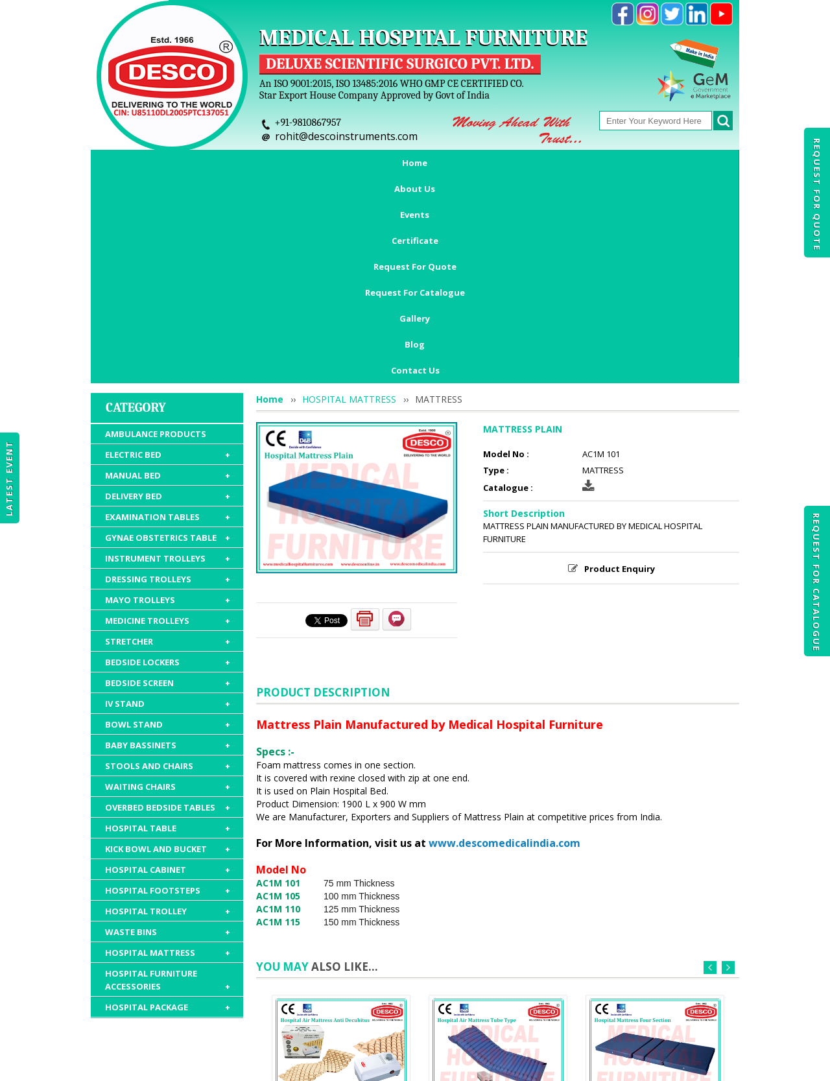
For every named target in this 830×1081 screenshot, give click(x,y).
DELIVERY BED (167, 314)
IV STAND (167, 522)
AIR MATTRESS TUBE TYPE (498, 934)
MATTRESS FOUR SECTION (655, 934)
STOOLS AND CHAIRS (167, 584)
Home (144, 163)
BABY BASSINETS (167, 563)
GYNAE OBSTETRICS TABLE (167, 356)
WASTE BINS (167, 750)
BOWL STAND (167, 542)
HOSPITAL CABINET (167, 688)
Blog (688, 163)
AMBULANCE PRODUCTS (155, 252)
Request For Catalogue (816, 582)
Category (136, 226)
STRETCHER (167, 459)
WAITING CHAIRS (167, 605)
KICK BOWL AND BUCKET (167, 667)
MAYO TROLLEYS (167, 418)
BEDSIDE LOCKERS (167, 480)
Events (266, 163)
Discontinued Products (601, 1006)
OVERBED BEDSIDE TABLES (167, 625)
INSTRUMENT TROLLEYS (167, 376)
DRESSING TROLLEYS (167, 397)
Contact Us (415, 189)
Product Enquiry (619, 387)
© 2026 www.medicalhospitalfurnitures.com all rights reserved (223, 1065)
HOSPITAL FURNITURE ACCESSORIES (167, 798)
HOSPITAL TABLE (167, 646)
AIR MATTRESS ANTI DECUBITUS (341, 939)
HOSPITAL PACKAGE (167, 825)
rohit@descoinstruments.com (346, 136)
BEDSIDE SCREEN (167, 501)
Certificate (332, 163)
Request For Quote (817, 194)
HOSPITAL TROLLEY (167, 729)
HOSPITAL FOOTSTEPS (167, 708)
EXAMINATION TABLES (167, 335)
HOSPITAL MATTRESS (167, 771)
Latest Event (9, 478)
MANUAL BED (167, 293)
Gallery (635, 163)
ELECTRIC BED (167, 273)
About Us (204, 163)
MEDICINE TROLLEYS (167, 439)
